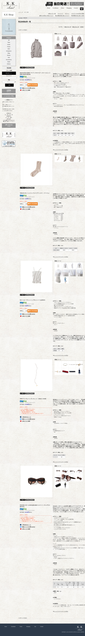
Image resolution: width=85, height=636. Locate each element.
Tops (8, 42)
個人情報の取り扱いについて (8, 107)
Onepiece (8, 51)
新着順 (82, 27)
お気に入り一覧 (52, 13)
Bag (9, 53)
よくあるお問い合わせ (7, 110)
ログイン (67, 13)
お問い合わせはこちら (9, 125)
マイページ (60, 13)
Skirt (9, 49)
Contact (76, 8)
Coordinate (55, 8)
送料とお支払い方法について (8, 102)
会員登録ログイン (9, 91)
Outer (8, 44)
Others (9, 64)
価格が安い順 (67, 27)
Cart (82, 8)
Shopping (69, 8)
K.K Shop (20, 17)
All (8, 40)
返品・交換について (6, 104)
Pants (8, 46)
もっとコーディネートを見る (61, 149)
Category (8, 37)
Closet (62, 8)
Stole (8, 61)
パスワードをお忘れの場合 (77, 13)
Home (48, 8)
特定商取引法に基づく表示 (8, 109)
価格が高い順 (75, 27)
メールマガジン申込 (9, 96)
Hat (9, 57)
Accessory (9, 59)
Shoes (8, 55)
